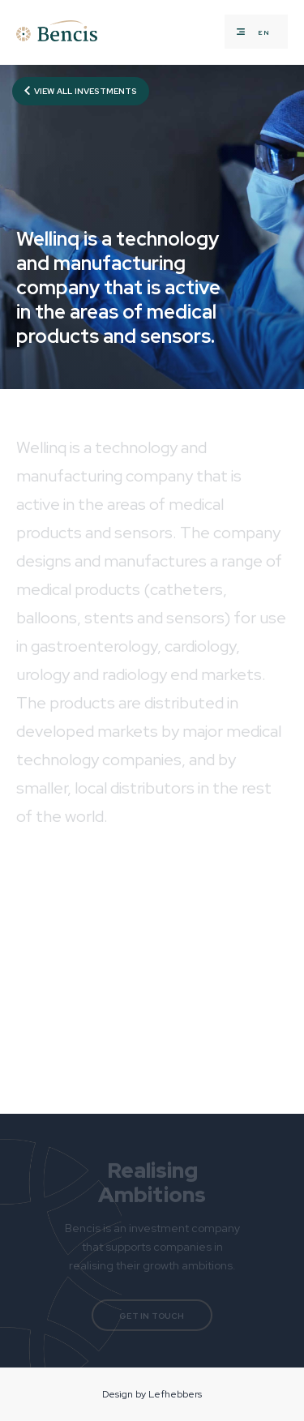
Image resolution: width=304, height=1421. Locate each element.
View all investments (80, 91)
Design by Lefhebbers (152, 1394)
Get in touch (151, 1316)
